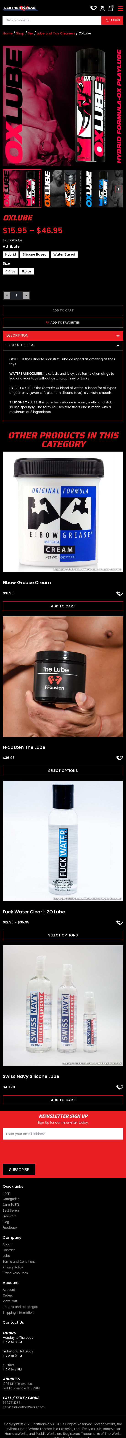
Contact (9, 1232)
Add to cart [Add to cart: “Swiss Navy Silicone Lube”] (63, 1100)
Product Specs (62, 345)
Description (62, 335)
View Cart (10, 1283)
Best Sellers (11, 1193)
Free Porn (9, 1199)
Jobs (6, 1238)
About (7, 1227)
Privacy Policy (13, 1250)
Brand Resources (15, 1255)
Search (115, 20)
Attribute (11, 246)
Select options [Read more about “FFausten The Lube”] (63, 770)
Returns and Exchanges (20, 1289)
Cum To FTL (11, 1187)
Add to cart (63, 310)
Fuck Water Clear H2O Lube (34, 912)
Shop (20, 33)
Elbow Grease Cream (27, 583)
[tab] (63, 335)
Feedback (10, 1210)
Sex (30, 33)
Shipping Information (18, 1295)
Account (9, 1272)
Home (8, 33)
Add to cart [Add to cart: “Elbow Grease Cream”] (63, 606)
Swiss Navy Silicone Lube (31, 1076)
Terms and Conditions (19, 1244)
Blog (6, 1204)
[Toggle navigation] (120, 8)
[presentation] (7, 189)
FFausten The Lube (24, 747)
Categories (11, 1181)
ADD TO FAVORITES (63, 322)
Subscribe (19, 1152)
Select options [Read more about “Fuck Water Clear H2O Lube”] (63, 935)
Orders (8, 1278)
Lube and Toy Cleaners (56, 33)
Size (6, 263)
